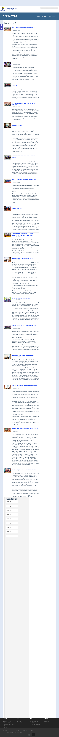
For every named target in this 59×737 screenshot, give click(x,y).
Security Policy (18, 732)
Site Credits (6, 732)
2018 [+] (9, 518)
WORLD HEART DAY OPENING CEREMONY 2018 (23, 258)
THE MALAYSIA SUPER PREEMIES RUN (21, 298)
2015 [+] (9, 531)
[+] (7, 536)
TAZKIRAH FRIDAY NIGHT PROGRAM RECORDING (23, 63)
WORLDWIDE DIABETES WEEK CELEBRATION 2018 (23, 355)
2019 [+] (9, 514)
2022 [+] (9, 501)
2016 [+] (9, 527)
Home (38, 16)
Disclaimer (12, 732)
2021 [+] (9, 506)
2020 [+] (9, 510)
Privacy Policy (34, 730)
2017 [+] (9, 523)
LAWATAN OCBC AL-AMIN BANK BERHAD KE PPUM (24, 469)
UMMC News (44, 16)
